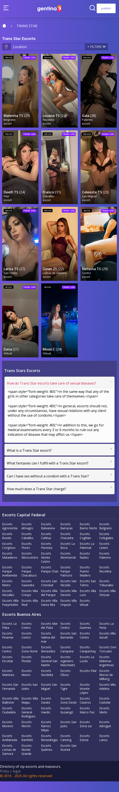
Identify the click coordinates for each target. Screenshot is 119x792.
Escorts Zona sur (86, 735)
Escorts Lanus (104, 748)
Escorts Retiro (7, 594)
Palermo (87, 122)
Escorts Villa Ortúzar (107, 603)
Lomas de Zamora (55, 280)
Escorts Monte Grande (26, 760)
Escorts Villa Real (29, 613)
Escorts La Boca (67, 556)
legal (16, 781)
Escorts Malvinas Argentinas (106, 672)
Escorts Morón (26, 735)
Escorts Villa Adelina (107, 697)
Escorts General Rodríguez (28, 723)
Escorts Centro (26, 636)
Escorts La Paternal (87, 556)
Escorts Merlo (104, 721)
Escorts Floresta (46, 556)
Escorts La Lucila (87, 670)
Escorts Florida (26, 670)
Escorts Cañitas (46, 546)
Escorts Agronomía (9, 537)
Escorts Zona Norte (29, 660)
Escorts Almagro (27, 537)
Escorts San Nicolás (68, 594)
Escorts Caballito (27, 546)
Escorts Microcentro (29, 566)
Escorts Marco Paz (87, 721)
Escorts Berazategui (49, 748)
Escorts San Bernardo (68, 646)
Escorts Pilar (88, 681)
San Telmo (10, 280)
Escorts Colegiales (106, 546)
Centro (86, 280)
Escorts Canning (65, 748)
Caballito (48, 201)
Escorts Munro (26, 683)
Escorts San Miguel (49, 697)
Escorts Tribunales (106, 594)
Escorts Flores (26, 556)
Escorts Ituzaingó (66, 721)
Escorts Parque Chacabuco (29, 582)
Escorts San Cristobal (49, 594)
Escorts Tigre (65, 697)
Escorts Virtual (85, 613)
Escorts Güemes (85, 636)
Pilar (7, 201)
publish (106, 8)
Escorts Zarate (46, 711)
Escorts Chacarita (66, 546)
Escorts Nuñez (85, 566)
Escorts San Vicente (68, 758)
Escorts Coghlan (85, 546)
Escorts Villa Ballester (10, 711)
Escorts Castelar (104, 711)
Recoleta (48, 122)
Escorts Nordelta (47, 683)
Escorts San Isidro (29, 697)
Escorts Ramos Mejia (46, 737)
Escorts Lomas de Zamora (9, 760)
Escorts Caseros (85, 711)
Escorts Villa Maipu (29, 711)
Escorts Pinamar (8, 646)
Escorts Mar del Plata (49, 636)
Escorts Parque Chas (49, 580)
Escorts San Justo (68, 735)
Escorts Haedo (46, 721)
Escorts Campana (67, 660)
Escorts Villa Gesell (107, 646)
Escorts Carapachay (88, 660)
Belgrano (10, 122)
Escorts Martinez (8, 683)
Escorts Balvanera (48, 537)
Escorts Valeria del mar (48, 648)
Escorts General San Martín (49, 672)
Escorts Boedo (7, 546)
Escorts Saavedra (27, 594)
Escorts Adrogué (105, 735)
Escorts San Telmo (88, 594)
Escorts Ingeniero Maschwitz (67, 672)
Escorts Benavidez (48, 660)
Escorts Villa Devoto (68, 603)
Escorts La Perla (106, 636)
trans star (27, 26)
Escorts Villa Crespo (29, 603)
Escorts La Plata (9, 636)
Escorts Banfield (27, 748)
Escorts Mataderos (9, 566)
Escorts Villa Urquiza (68, 613)
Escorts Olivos (65, 683)
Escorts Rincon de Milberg (106, 685)
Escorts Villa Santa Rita (49, 613)
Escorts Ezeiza (85, 748)
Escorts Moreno (7, 735)
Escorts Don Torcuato (107, 660)
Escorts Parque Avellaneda (9, 582)
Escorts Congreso (9, 556)
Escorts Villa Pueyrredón (10, 613)
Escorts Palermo (105, 566)
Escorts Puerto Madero (85, 582)
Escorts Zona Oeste (68, 711)
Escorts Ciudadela (9, 721)
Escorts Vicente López (85, 699)
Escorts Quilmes (46, 758)
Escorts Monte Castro (46, 568)
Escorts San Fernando (10, 697)
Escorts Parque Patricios (66, 582)
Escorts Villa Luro (88, 603)
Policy (4, 781)
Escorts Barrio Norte (88, 537)
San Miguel (89, 201)
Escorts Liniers (104, 556)
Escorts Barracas (66, 537)
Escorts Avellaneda (9, 748)
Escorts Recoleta (105, 580)
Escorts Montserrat (68, 566)
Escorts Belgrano (105, 537)
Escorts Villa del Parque (49, 603)
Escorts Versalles (8, 603)
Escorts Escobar (7, 670)
